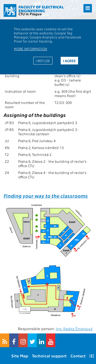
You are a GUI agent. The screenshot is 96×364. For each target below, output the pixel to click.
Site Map (19, 355)
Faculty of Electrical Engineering (41, 9)
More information (30, 49)
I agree (69, 61)
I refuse (43, 61)
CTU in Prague (30, 14)
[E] (91, 355)
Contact (78, 355)
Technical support (49, 355)
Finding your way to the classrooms (46, 195)
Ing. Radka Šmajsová (74, 328)
